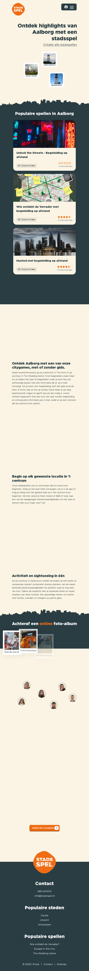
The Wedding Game (44, 954)
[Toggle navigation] (71, 7)
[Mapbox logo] (15, 95)
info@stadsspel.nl (44, 896)
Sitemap (61, 964)
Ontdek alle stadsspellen (60, 45)
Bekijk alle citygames (45, 828)
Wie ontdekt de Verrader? (44, 944)
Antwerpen (44, 925)
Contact (48, 964)
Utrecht (44, 920)
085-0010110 (44, 891)
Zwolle (44, 916)
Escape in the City (44, 949)
